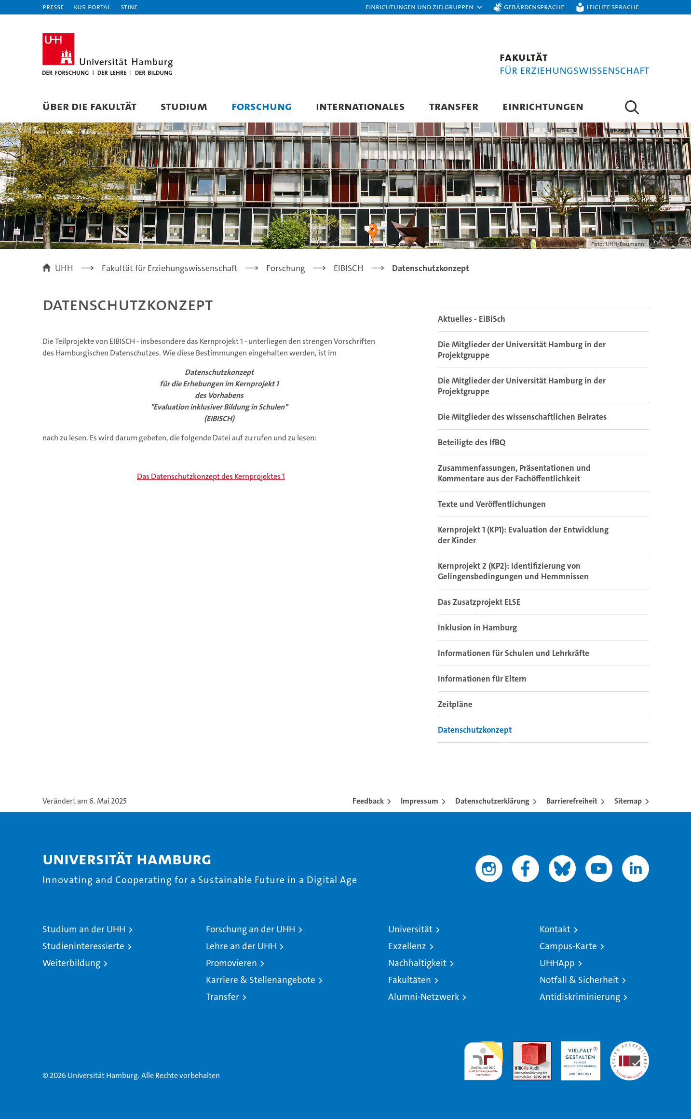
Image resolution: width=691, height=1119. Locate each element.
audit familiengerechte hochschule (483, 1056)
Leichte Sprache (612, 6)
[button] (424, 7)
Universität (410, 929)
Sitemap (628, 801)
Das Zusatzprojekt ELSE (479, 602)
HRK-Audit (578, 1046)
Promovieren (231, 963)
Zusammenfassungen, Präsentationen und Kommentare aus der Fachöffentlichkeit (514, 473)
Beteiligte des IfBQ (471, 442)
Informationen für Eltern (482, 678)
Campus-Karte (568, 946)
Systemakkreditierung (629, 1046)
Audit (522, 1046)
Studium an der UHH (83, 929)
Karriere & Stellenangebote (260, 980)
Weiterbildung (71, 963)
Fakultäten (409, 980)
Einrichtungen (542, 106)
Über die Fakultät (89, 106)
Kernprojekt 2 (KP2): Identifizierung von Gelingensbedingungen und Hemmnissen (513, 571)
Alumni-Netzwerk (423, 997)
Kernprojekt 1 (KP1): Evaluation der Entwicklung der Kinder (523, 535)
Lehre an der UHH (241, 946)
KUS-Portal (92, 6)
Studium (184, 106)
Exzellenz (407, 946)
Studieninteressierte (83, 946)
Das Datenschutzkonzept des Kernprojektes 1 (211, 476)
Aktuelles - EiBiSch (471, 319)
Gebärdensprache (534, 6)
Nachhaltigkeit (417, 963)
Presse (53, 6)
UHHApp (557, 963)
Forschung (261, 106)
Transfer (453, 106)
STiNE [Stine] (129, 6)
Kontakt (555, 929)
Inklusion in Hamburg (477, 627)
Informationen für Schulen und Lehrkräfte (513, 653)
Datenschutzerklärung (492, 801)
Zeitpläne (455, 704)
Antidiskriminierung (580, 997)
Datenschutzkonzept (475, 729)
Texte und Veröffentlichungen (492, 504)
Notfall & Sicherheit (579, 980)
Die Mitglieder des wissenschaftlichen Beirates (522, 416)
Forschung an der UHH (250, 929)
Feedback (368, 801)
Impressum (419, 801)
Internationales (360, 106)
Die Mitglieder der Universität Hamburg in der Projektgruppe (522, 349)
